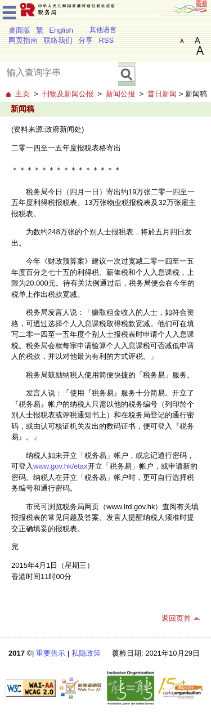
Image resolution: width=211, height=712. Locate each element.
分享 (85, 40)
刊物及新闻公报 (67, 94)
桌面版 (19, 30)
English (61, 30)
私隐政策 (86, 653)
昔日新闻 (162, 94)
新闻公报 (120, 94)
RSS (106, 40)
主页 (22, 94)
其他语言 (102, 30)
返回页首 (176, 618)
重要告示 (50, 653)
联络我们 (58, 40)
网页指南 (23, 40)
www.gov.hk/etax (60, 466)
